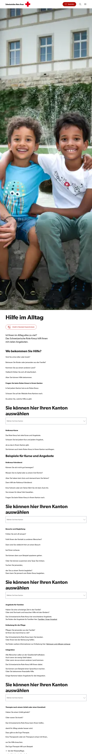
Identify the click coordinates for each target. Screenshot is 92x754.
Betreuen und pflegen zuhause (58, 645)
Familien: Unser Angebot (47, 620)
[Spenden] (69, 4)
